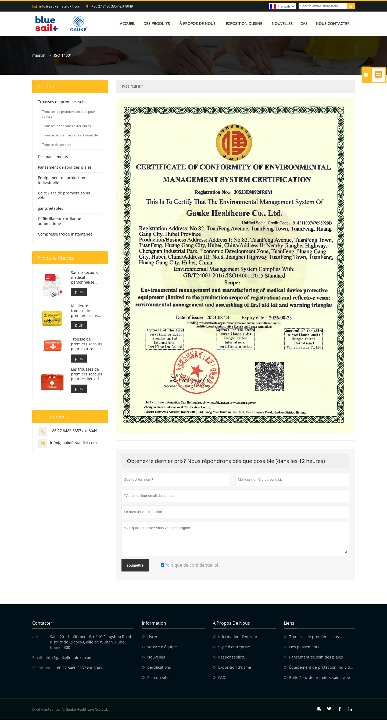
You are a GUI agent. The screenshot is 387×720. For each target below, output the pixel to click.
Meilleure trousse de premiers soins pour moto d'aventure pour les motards (85, 310)
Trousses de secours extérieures (66, 126)
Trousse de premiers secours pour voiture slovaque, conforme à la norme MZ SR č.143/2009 (86, 344)
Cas (303, 23)
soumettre (135, 565)
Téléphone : (42, 668)
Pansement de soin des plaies (65, 167)
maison (38, 55)
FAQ (221, 677)
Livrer (152, 636)
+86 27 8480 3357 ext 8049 (112, 6)
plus (79, 291)
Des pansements (53, 156)
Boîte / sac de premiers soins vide (64, 195)
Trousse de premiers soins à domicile (70, 135)
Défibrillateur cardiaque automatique (59, 221)
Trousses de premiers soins (63, 101)
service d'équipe (162, 647)
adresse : (40, 636)
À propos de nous (198, 23)
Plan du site (158, 677)
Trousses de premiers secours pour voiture (68, 114)
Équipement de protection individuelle (61, 180)
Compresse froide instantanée (65, 234)
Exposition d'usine (234, 667)
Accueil (127, 23)
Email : (38, 657)
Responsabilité (231, 657)
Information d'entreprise (240, 636)
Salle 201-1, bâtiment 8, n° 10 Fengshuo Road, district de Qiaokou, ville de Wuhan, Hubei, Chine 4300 (91, 642)
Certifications (159, 667)
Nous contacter (333, 23)
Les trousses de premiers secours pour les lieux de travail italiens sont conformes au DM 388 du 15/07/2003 (86, 374)
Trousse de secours (56, 144)
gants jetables (50, 208)
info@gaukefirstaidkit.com (60, 6)
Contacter (42, 623)
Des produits (157, 23)
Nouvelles (282, 23)
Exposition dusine (244, 23)
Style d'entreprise (234, 647)
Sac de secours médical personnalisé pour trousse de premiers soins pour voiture (85, 277)
